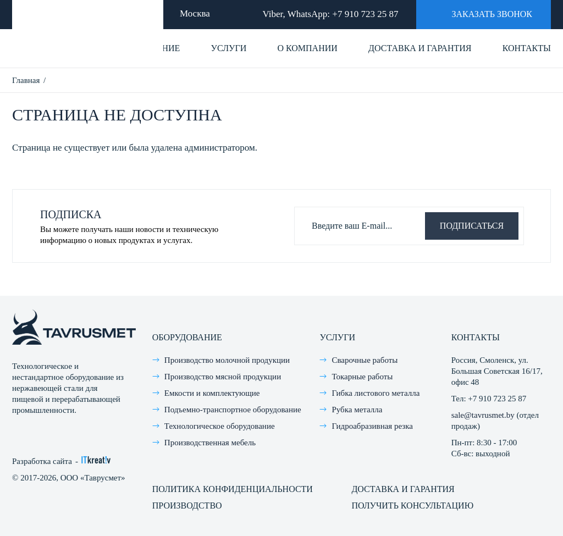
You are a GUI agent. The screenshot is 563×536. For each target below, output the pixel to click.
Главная (26, 80)
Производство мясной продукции (222, 376)
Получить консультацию (412, 505)
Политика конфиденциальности (232, 489)
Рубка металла (357, 409)
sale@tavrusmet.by (483, 415)
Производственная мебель (210, 442)
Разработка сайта (42, 461)
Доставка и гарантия (419, 48)
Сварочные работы (365, 360)
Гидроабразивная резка (372, 426)
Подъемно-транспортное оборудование (232, 409)
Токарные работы (362, 376)
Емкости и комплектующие (212, 393)
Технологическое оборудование (219, 426)
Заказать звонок (481, 13)
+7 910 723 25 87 (365, 14)
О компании (307, 48)
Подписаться (472, 225)
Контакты (527, 48)
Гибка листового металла (376, 393)
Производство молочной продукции (227, 360)
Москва (195, 13)
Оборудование (187, 337)
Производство (187, 505)
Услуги (229, 48)
